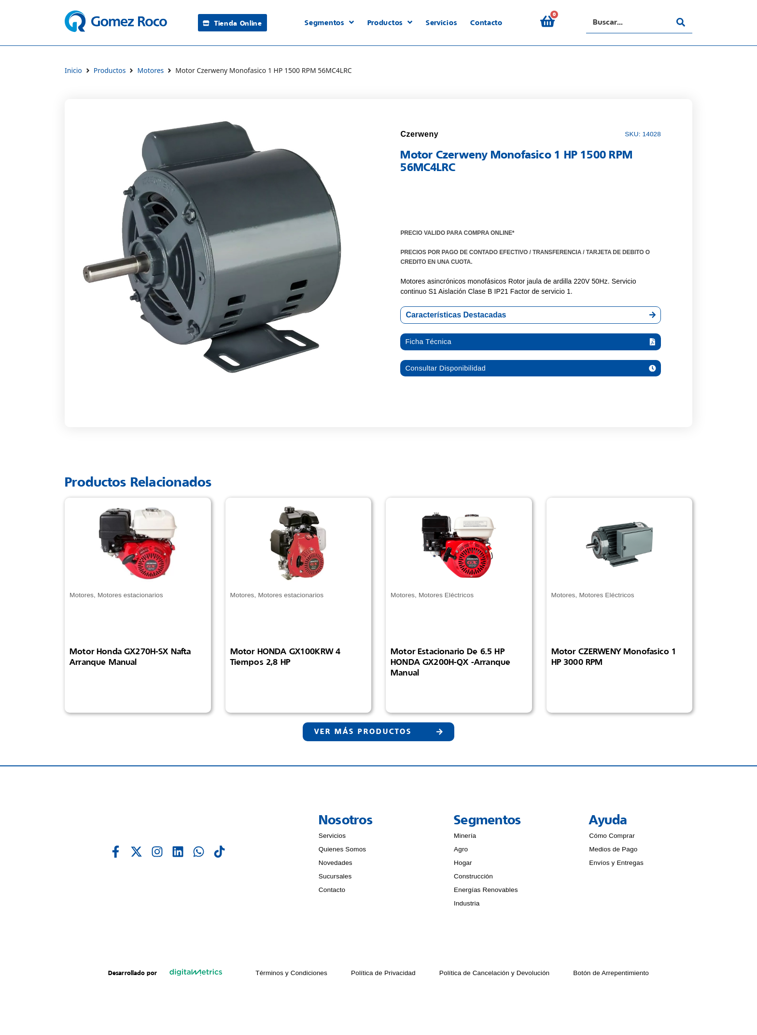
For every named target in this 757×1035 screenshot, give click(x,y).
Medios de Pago (613, 852)
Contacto (332, 893)
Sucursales (335, 879)
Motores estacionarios (130, 597)
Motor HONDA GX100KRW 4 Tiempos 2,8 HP (285, 658)
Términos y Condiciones (291, 976)
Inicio (73, 70)
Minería (465, 839)
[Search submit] (680, 22)
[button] (530, 342)
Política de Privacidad (383, 976)
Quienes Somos (342, 852)
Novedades (335, 866)
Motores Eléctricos (446, 597)
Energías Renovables (486, 893)
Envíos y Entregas (616, 866)
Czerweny (419, 134)
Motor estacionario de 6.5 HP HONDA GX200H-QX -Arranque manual (450, 663)
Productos (110, 70)
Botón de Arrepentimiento (611, 976)
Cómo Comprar (612, 839)
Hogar (463, 866)
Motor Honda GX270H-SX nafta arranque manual (130, 658)
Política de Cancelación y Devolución (494, 976)
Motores (150, 70)
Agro (461, 852)
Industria (466, 906)
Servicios (332, 839)
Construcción (473, 879)
